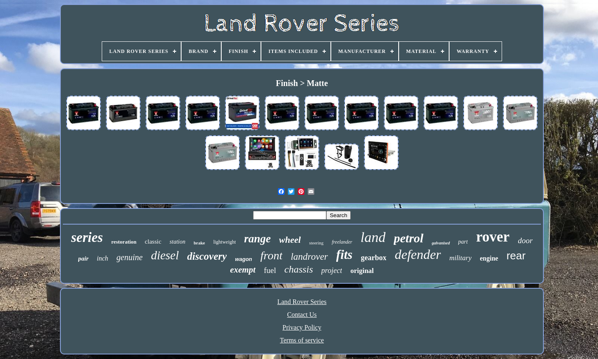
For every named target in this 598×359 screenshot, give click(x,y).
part (463, 242)
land (373, 237)
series (87, 237)
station (177, 242)
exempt (243, 270)
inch (102, 258)
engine (489, 258)
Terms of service (302, 340)
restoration (123, 242)
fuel (270, 270)
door (525, 240)
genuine (130, 257)
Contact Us (302, 314)
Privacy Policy (301, 327)
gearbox (373, 258)
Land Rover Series (301, 301)
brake (199, 242)
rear (516, 255)
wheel (290, 240)
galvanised (441, 243)
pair (83, 258)
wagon (243, 259)
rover (492, 237)
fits (344, 254)
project (331, 270)
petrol (408, 238)
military (460, 258)
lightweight (224, 242)
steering (316, 242)
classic (153, 241)
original (362, 271)
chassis (299, 269)
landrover (309, 256)
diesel (165, 255)
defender (418, 254)
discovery (207, 256)
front (271, 255)
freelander (342, 242)
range (257, 238)
